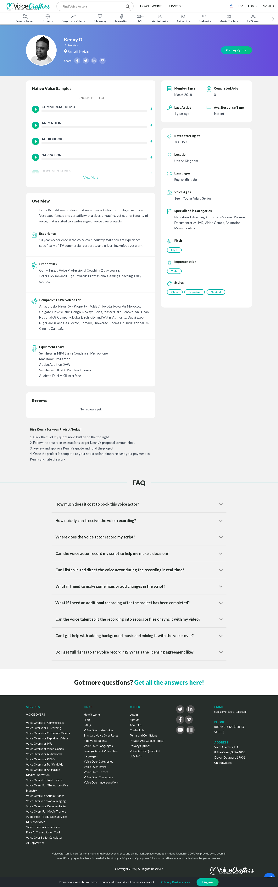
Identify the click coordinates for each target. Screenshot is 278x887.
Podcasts (205, 18)
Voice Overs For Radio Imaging (46, 801)
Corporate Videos (73, 18)
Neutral (216, 292)
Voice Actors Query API (145, 751)
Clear (174, 292)
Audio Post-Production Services (46, 816)
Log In (134, 714)
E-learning (100, 18)
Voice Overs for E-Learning (43, 728)
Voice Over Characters (98, 777)
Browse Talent (24, 18)
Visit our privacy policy (139, 882)
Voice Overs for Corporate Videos (48, 733)
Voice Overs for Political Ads (44, 764)
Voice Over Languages (98, 746)
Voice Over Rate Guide (98, 730)
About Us (136, 725)
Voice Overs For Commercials (45, 722)
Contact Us (137, 730)
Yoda (174, 271)
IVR (140, 18)
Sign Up (268, 6)
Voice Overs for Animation (43, 769)
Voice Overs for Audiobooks (44, 754)
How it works (92, 714)
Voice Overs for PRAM (40, 759)
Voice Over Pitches (96, 772)
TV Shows (253, 18)
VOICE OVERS (35, 714)
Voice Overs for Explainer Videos (47, 738)
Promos (48, 18)
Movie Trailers (229, 18)
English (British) (93, 97)
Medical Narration (38, 775)
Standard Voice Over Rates (101, 735)
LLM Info (136, 756)
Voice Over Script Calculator (44, 837)
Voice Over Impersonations (101, 782)
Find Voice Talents (95, 740)
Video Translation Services (43, 827)
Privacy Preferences (175, 882)
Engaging (195, 292)
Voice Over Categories (98, 761)
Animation (183, 18)
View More (90, 177)
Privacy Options (140, 746)
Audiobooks (160, 18)
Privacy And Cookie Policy (147, 740)
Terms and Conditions (143, 735)
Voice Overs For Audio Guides (45, 795)
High (174, 250)
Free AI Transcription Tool (43, 832)
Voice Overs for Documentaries (46, 806)
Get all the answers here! (169, 682)
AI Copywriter (35, 842)
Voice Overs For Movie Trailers (46, 811)
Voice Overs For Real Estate (44, 780)
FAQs (87, 725)
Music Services (35, 822)
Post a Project (212, 6)
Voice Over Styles (95, 766)
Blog (87, 719)
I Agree (207, 882)
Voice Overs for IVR (39, 743)
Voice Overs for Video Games (45, 748)
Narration (121, 18)
